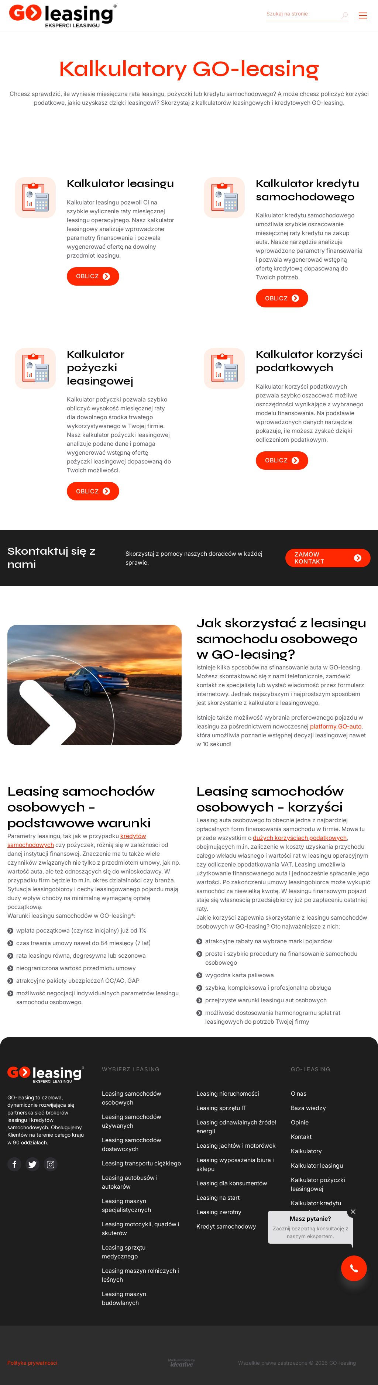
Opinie (300, 1122)
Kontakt (301, 1136)
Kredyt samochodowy (226, 1226)
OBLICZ (93, 276)
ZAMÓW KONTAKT (328, 558)
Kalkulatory (306, 1151)
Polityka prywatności (32, 1363)
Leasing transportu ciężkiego (141, 1163)
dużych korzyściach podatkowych (300, 837)
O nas (298, 1093)
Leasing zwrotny (218, 1212)
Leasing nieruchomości (227, 1093)
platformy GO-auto (335, 726)
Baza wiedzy (308, 1108)
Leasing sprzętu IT (221, 1108)
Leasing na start (218, 1197)
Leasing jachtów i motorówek (236, 1145)
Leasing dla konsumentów (231, 1183)
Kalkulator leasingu (317, 1165)
